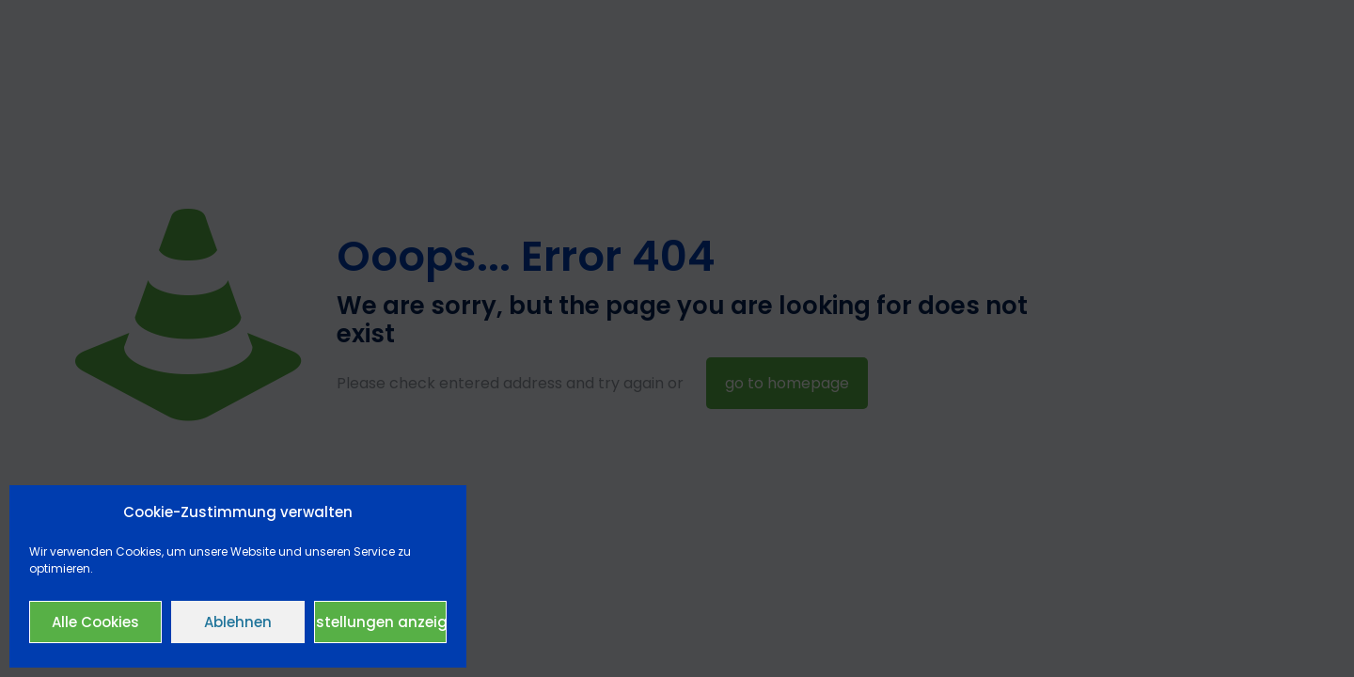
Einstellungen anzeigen (380, 622)
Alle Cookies (95, 622)
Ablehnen (238, 622)
